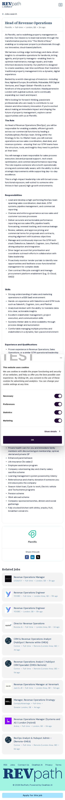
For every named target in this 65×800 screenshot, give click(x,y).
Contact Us (23, 765)
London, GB (31, 27)
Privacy (48, 765)
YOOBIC (17, 596)
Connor (17, 646)
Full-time (19, 27)
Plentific (8, 27)
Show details (50, 431)
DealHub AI (37, 765)
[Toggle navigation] (60, 4)
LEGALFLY (18, 580)
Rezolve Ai (18, 627)
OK (32, 440)
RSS (5, 765)
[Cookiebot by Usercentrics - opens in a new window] (50, 358)
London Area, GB (41, 596)
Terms (58, 765)
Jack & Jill (18, 688)
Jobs (12, 765)
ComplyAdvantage (22, 703)
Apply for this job (32, 795)
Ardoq (16, 726)
